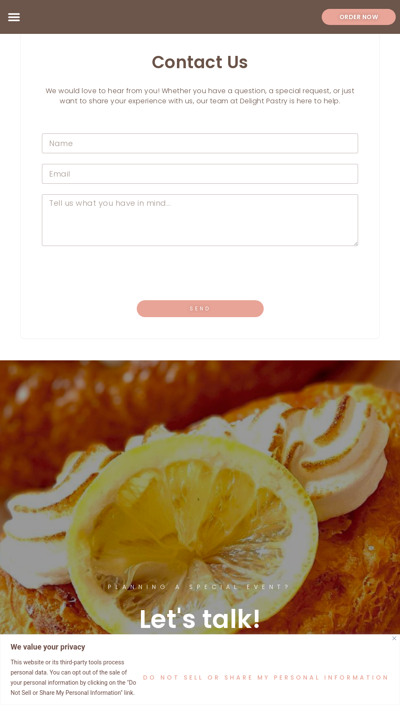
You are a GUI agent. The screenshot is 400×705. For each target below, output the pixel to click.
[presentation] (106, 273)
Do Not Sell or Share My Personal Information (266, 677)
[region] (200, 669)
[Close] (394, 638)
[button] (13, 17)
